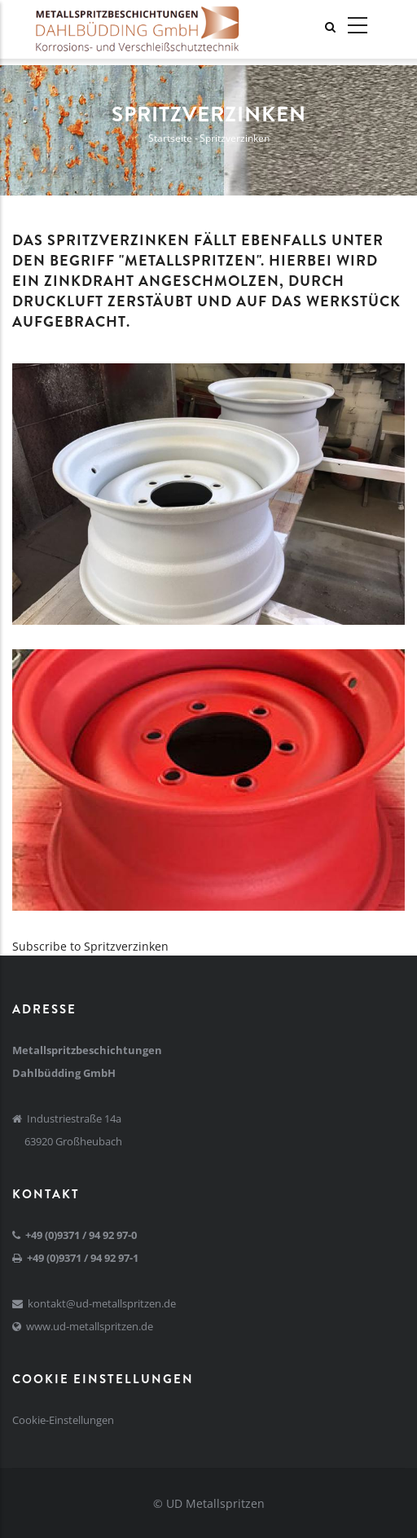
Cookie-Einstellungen (63, 1420)
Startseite (170, 138)
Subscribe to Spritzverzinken (90, 946)
